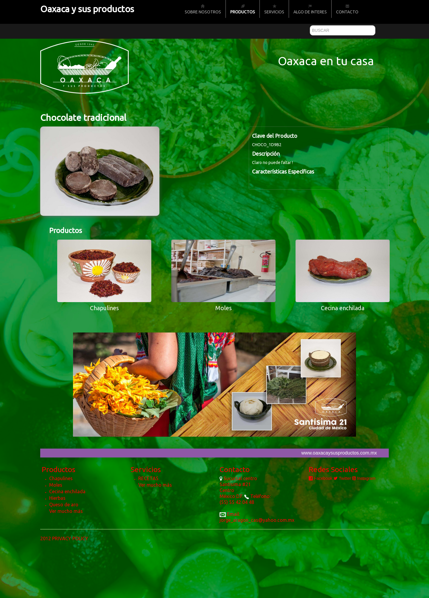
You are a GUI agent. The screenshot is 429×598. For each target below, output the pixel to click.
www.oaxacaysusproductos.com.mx (339, 452)
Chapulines (61, 478)
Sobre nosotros (203, 9)
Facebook (320, 478)
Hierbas (57, 498)
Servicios (274, 9)
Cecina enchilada (67, 491)
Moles (55, 485)
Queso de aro (63, 504)
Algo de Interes (310, 9)
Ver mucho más (66, 511)
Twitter (342, 478)
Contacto (347, 9)
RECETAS (148, 478)
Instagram (363, 478)
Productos (242, 9)
